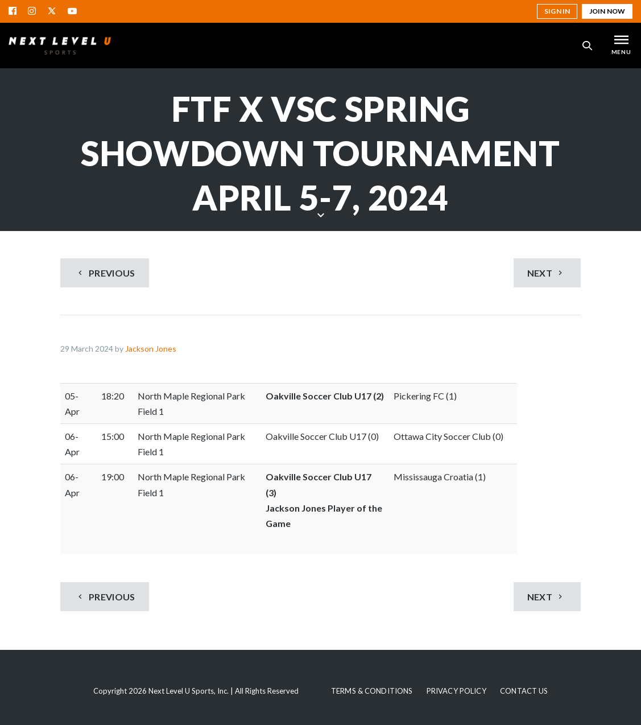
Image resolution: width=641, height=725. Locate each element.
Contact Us (524, 690)
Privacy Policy (456, 690)
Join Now (607, 11)
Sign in (557, 11)
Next (546, 272)
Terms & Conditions (371, 690)
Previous (105, 272)
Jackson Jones (150, 348)
